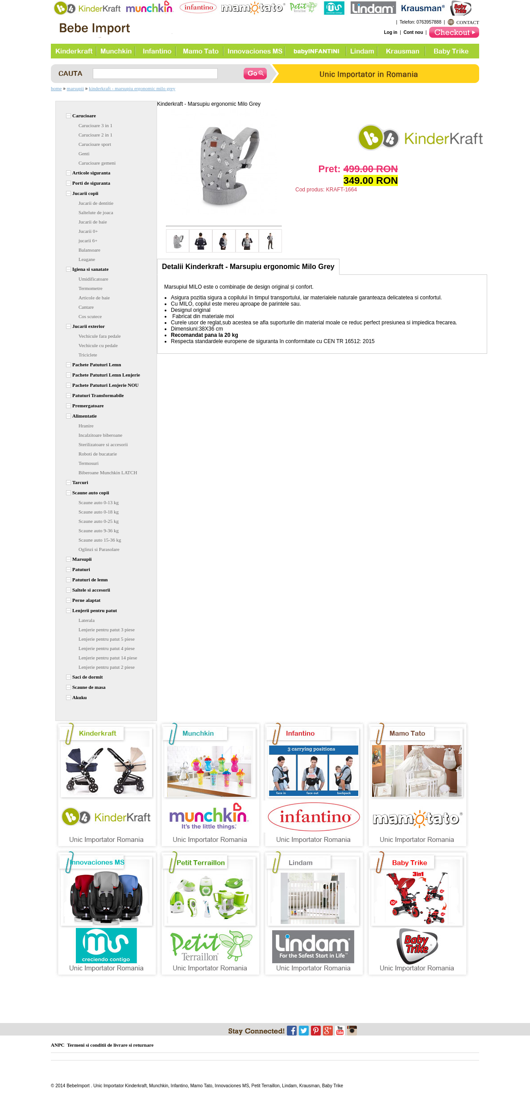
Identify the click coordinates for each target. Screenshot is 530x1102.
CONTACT (467, 22)
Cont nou (413, 32)
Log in (391, 32)
